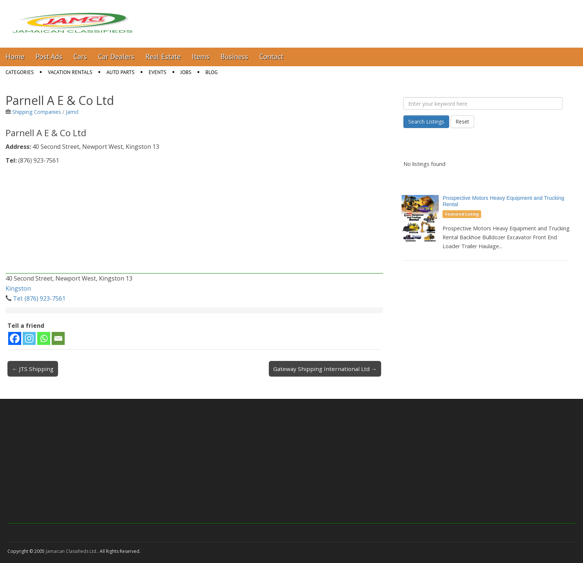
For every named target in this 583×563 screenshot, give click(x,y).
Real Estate (163, 56)
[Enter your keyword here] (483, 103)
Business (234, 56)
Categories (20, 72)
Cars (80, 56)
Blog (212, 72)
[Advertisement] (194, 221)
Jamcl (72, 111)
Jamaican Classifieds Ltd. (71, 551)
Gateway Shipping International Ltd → (325, 368)
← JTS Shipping (33, 368)
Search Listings (426, 121)
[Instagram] (29, 338)
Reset (462, 121)
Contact (271, 56)
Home (15, 56)
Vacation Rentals (70, 72)
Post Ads (49, 56)
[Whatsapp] (43, 338)
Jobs (185, 72)
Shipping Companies (36, 111)
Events (158, 72)
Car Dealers (116, 56)
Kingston (18, 288)
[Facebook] (14, 338)
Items (200, 56)
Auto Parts (120, 72)
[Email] (58, 338)
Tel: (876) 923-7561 (39, 298)
